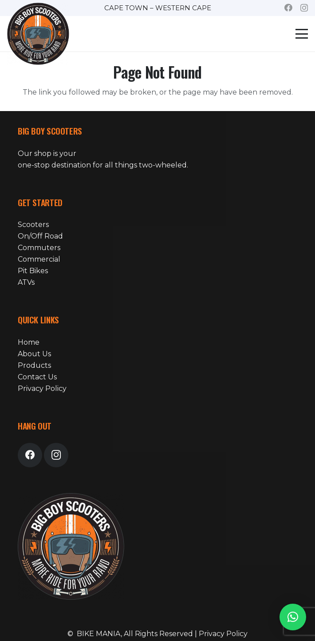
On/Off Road (40, 236)
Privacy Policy (42, 388)
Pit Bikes (33, 271)
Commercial (39, 259)
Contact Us (37, 377)
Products (34, 365)
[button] (302, 34)
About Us (34, 354)
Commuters (39, 247)
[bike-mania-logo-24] (38, 34)
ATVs (26, 282)
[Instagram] (304, 8)
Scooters (33, 224)
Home (28, 342)
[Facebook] (288, 8)
